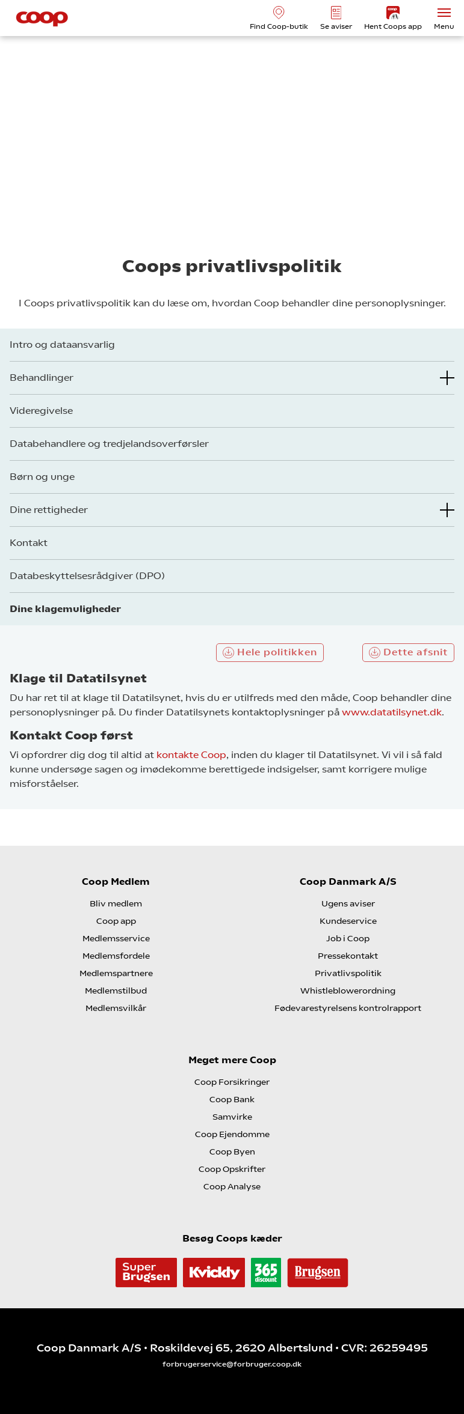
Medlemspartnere (116, 973)
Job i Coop (348, 938)
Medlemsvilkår (115, 1008)
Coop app (116, 921)
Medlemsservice (116, 938)
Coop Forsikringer (232, 1082)
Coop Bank (232, 1099)
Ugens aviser (348, 903)
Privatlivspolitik (348, 973)
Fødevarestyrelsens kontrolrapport (347, 1008)
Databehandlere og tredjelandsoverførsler (109, 443)
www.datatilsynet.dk (392, 712)
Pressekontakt (348, 955)
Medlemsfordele (116, 955)
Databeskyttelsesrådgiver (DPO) (87, 575)
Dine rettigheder (49, 509)
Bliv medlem (116, 903)
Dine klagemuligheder (65, 608)
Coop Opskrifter (232, 1169)
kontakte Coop (191, 754)
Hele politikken (270, 652)
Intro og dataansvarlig (62, 344)
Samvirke (232, 1116)
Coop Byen (232, 1151)
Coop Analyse (232, 1186)
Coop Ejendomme (232, 1134)
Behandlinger (41, 377)
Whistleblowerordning (347, 990)
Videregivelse (41, 410)
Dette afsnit (408, 652)
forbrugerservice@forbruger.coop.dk (232, 1364)
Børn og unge (42, 476)
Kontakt (29, 542)
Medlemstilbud (116, 990)
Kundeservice (348, 921)
